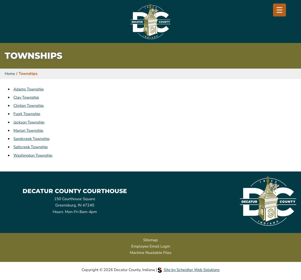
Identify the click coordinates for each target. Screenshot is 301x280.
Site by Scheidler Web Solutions (189, 269)
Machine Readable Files (150, 252)
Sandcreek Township (31, 138)
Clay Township (26, 97)
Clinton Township (28, 105)
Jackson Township (28, 122)
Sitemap (150, 240)
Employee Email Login (150, 246)
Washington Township (32, 155)
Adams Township (28, 89)
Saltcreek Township (30, 147)
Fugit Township (26, 114)
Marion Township (28, 130)
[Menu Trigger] (279, 10)
